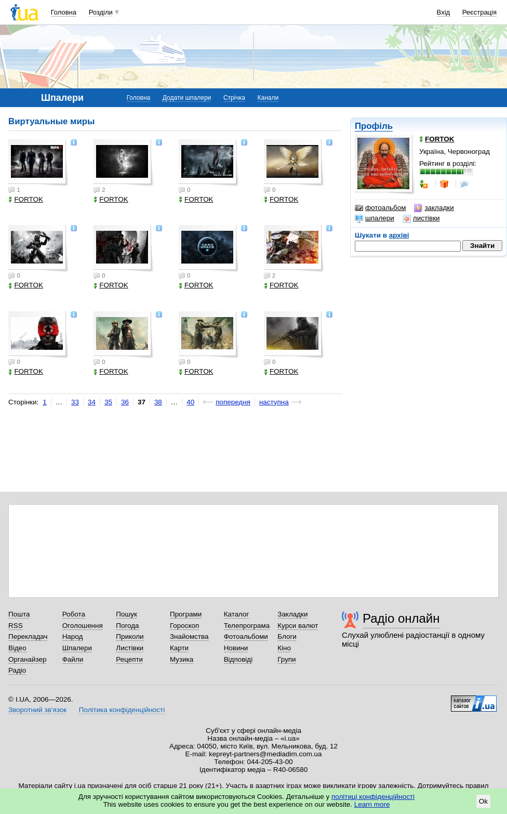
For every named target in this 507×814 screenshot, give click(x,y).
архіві (399, 235)
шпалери (374, 218)
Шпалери (77, 648)
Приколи (129, 636)
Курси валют (297, 625)
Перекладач (27, 636)
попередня (233, 402)
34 (92, 402)
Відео (17, 648)
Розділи (101, 12)
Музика (181, 659)
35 (108, 402)
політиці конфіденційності (373, 796)
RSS (15, 625)
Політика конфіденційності (122, 710)
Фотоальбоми (246, 636)
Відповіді (238, 659)
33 (75, 402)
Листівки (129, 648)
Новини (236, 648)
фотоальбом (380, 208)
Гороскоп (184, 625)
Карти (179, 648)
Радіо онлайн (401, 618)
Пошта (19, 614)
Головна (63, 12)
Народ (72, 636)
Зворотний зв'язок (37, 710)
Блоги (287, 636)
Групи (286, 659)
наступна (274, 402)
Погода (127, 625)
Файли (73, 659)
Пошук (126, 614)
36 (125, 402)
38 (158, 402)
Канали (268, 97)
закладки (433, 208)
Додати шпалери (187, 97)
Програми (186, 614)
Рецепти (129, 659)
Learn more (372, 804)
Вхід (443, 12)
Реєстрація (479, 12)
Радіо (17, 670)
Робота (73, 614)
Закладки (292, 614)
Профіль (374, 126)
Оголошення (82, 625)
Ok (483, 801)
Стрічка (234, 97)
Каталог (236, 614)
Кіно (284, 648)
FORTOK (25, 199)
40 (190, 402)
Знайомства (189, 636)
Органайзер (27, 659)
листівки (421, 218)
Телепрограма (247, 625)
